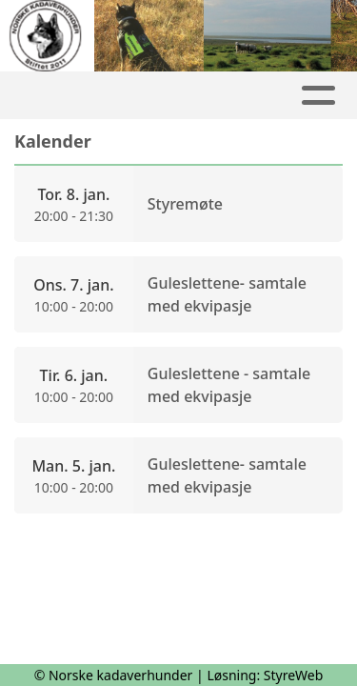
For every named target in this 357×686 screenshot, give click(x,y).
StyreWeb (294, 675)
